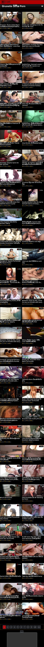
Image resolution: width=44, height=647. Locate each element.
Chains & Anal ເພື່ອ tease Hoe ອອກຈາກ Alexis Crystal (10, 203)
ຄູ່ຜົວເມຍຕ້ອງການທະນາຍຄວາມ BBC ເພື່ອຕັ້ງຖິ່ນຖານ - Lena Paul (10, 45)
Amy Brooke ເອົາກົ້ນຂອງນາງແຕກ (32, 143)
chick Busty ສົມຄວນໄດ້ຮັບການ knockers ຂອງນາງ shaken (31, 439)
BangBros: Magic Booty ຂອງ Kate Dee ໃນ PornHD (9, 537)
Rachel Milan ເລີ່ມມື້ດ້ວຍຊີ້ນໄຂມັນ (10, 576)
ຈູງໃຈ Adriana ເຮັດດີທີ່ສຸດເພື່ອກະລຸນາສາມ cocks (9, 84)
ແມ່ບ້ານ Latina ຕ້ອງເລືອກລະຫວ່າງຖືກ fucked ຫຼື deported (10, 183)
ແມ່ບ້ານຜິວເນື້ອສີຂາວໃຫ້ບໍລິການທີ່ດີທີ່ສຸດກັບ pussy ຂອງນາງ (10, 321)
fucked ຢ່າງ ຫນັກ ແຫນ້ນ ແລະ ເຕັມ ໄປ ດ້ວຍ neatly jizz (32, 518)
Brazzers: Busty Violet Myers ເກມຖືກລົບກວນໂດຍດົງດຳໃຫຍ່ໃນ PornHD (10, 26)
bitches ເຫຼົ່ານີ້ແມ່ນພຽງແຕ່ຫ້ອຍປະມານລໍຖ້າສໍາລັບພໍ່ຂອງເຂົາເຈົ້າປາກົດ (31, 459)
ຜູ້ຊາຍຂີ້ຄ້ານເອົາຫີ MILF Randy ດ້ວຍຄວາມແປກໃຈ (9, 143)
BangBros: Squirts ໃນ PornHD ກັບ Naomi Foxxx (10, 262)
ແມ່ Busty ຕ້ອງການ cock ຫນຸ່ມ (31, 241)
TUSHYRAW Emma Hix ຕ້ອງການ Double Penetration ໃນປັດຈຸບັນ (10, 242)
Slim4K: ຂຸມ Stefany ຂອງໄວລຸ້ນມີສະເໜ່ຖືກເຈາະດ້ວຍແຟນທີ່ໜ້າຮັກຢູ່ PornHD (32, 164)
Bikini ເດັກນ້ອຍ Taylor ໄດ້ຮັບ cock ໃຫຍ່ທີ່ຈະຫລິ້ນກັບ (31, 340)
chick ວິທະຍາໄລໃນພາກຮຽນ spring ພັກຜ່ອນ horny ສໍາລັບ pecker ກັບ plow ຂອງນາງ (9, 479)
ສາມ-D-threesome (6, 497)
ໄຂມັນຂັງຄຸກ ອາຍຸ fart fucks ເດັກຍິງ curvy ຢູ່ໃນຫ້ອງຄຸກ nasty (32, 478)
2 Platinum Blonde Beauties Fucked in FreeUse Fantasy (31, 84)
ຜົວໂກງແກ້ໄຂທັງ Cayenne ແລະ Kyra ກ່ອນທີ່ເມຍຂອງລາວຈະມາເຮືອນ (31, 223)
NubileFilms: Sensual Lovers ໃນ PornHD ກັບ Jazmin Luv (32, 65)
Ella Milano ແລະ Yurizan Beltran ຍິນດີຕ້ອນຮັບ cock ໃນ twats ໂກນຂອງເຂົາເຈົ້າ (31, 282)
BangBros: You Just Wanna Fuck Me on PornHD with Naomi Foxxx (9, 381)
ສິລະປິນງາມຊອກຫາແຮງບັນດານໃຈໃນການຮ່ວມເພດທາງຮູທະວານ (10, 419)
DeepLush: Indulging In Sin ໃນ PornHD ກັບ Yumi (32, 25)
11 (39, 627)
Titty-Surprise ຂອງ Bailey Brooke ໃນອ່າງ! (8, 222)
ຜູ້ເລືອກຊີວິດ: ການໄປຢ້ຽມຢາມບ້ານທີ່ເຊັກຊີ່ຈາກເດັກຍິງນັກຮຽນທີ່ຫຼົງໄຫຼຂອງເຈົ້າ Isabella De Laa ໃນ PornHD (10, 106)
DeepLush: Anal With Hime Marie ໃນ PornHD (31, 360)
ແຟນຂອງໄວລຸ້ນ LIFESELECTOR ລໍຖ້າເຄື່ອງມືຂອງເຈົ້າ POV (32, 321)
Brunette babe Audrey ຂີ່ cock (32, 418)
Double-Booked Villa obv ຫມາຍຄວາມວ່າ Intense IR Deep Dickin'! (32, 203)
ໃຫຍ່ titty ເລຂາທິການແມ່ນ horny (32, 576)
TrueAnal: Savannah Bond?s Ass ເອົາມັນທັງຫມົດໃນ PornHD (9, 360)
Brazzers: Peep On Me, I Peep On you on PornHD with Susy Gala (32, 302)
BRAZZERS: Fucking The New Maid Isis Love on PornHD (32, 45)
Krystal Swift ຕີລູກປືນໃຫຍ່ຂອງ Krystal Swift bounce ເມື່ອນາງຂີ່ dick (10, 558)
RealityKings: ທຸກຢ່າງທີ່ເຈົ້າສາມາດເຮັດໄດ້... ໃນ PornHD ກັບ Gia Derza (10, 282)
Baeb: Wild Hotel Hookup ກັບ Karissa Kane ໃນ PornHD (31, 399)
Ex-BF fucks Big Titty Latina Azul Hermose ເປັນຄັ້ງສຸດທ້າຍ (31, 537)
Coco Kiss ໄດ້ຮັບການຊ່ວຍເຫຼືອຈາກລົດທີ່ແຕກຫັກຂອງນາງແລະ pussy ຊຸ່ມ (9, 400)
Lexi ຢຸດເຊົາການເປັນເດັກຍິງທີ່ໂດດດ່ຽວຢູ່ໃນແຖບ (30, 616)
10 (35, 627)
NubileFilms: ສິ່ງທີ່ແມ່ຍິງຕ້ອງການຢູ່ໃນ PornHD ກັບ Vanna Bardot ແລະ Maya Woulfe (32, 125)
